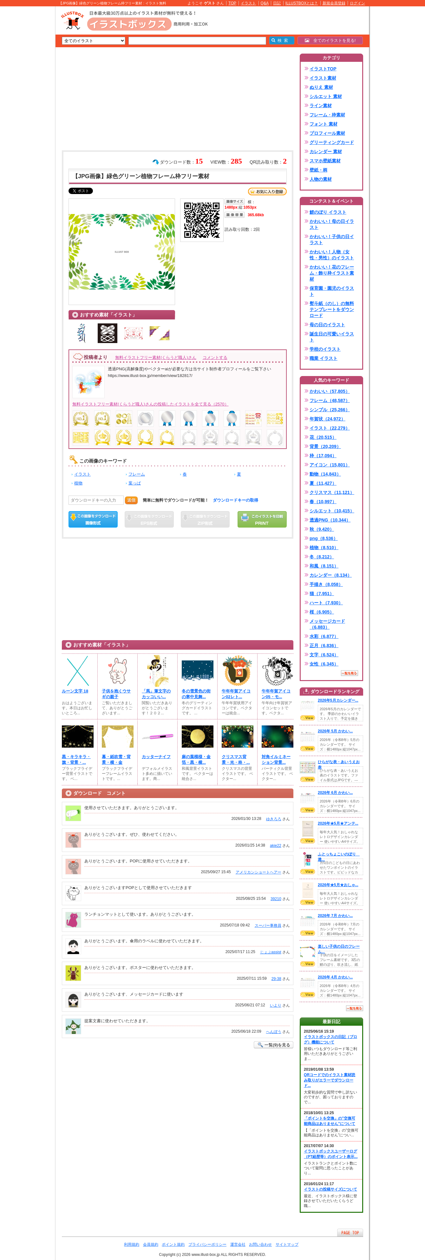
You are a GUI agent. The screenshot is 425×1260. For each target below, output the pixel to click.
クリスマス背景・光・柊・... (236, 759)
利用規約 (131, 1244)
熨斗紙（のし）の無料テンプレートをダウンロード (332, 309)
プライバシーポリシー (207, 1244)
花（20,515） (323, 437)
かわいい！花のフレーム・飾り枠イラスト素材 (332, 273)
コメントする (215, 357)
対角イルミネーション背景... (276, 759)
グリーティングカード (332, 142)
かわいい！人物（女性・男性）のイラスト (332, 254)
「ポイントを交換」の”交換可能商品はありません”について (329, 1121)
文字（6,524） (324, 654)
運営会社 (237, 1244)
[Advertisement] (25, 105)
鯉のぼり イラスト (328, 212)
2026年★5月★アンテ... (338, 823)
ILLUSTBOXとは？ (301, 3)
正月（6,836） (324, 645)
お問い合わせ (260, 1244)
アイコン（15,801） (330, 464)
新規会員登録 (334, 3)
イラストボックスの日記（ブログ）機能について (330, 1039)
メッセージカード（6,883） (327, 624)
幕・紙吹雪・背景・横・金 (116, 759)
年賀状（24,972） (327, 418)
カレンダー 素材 (326, 151)
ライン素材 (321, 105)
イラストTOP (323, 68)
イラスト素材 (323, 78)
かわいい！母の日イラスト (332, 224)
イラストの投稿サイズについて (330, 1189)
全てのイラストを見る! (330, 40)
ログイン (357, 3)
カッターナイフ (156, 756)
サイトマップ (287, 1244)
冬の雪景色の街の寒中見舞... (196, 694)
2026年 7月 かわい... (335, 915)
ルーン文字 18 (75, 691)
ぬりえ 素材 (321, 87)
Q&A (265, 3)
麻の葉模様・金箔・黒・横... (196, 759)
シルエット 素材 (326, 96)
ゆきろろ (273, 819)
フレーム (136, 474)
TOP (232, 3)
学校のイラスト (325, 349)
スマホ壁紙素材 (325, 160)
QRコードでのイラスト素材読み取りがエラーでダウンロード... (329, 1080)
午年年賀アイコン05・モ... (276, 694)
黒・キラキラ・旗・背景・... (76, 759)
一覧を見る (349, 673)
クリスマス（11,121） (332, 492)
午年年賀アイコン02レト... (236, 694)
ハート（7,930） (326, 602)
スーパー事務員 (268, 925)
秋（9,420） (322, 529)
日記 (277, 3)
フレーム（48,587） (330, 400)
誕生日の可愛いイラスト (332, 336)
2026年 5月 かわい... (335, 731)
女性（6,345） (324, 663)
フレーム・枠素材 (327, 114)
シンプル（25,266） (330, 409)
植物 (78, 483)
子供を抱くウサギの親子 (116, 694)
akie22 (275, 845)
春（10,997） (323, 501)
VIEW (307, 717)
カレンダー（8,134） (331, 575)
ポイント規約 (173, 1244)
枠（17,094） (323, 455)
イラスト (248, 3)
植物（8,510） (324, 547)
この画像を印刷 (262, 519)
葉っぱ (134, 483)
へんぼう (273, 1031)
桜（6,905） (322, 611)
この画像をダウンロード (93, 519)
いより (275, 1005)
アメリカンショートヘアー (258, 872)
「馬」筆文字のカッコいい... (156, 694)
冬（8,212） (322, 556)
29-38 (276, 979)
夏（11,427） (323, 483)
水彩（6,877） (324, 636)
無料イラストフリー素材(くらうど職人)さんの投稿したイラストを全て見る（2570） (150, 404)
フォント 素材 (323, 124)
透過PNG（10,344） (330, 520)
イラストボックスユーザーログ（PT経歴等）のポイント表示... (331, 1154)
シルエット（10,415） (332, 510)
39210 (276, 899)
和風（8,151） (324, 565)
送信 (131, 500)
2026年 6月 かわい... (335, 792)
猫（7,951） (322, 593)
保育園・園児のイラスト (332, 291)
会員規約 (150, 1244)
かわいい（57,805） (330, 391)
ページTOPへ (350, 1233)
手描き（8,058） (326, 584)
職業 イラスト (323, 358)
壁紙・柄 (318, 169)
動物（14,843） (325, 474)
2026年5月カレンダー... (338, 700)
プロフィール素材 (327, 133)
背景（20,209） (325, 446)
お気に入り (267, 191)
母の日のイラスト (327, 324)
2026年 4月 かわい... (335, 977)
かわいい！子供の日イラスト (332, 239)
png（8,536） (324, 538)
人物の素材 (321, 179)
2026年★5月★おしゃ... (338, 885)
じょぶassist (270, 952)
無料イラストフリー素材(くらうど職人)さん (155, 357)
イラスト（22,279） (330, 428)
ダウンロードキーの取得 (235, 500)
